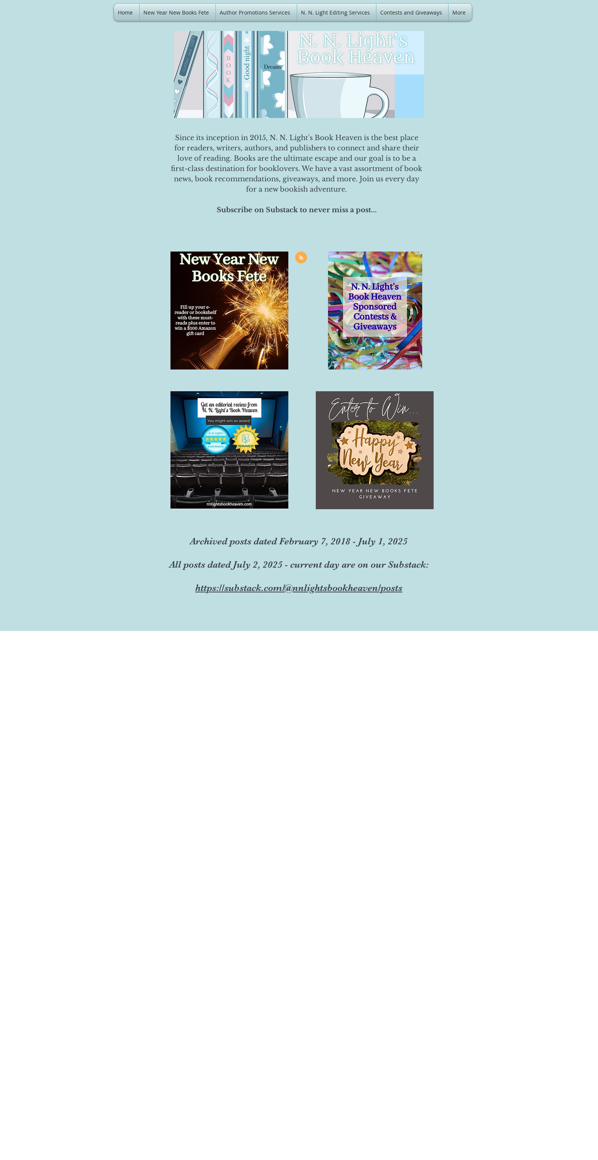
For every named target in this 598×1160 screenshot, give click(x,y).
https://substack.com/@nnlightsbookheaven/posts (298, 587)
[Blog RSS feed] (301, 258)
